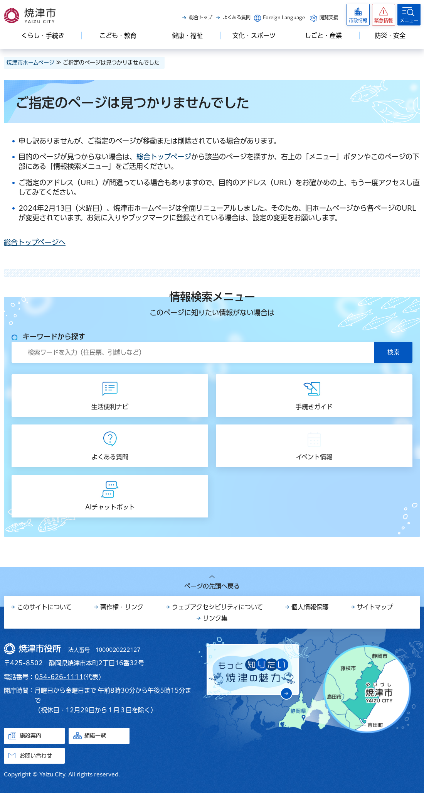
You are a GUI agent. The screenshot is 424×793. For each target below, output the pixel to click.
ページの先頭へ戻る (212, 586)
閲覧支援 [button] (329, 17)
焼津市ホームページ (30, 62)
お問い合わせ (36, 755)
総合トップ (200, 17)
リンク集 (215, 618)
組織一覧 (95, 735)
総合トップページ (163, 156)
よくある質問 (237, 17)
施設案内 (30, 735)
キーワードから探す (54, 336)
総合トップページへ (35, 242)
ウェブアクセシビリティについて (217, 607)
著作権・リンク (121, 607)
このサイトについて (44, 607)
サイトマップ (375, 607)
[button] (383, 14)
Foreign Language (284, 17)
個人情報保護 (309, 607)
